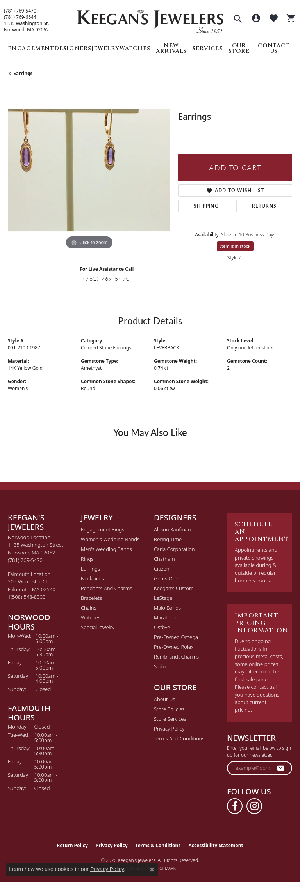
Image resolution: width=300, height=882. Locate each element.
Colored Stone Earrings (106, 347)
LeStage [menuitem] (163, 597)
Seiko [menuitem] (160, 666)
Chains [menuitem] (88, 607)
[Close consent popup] (152, 869)
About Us (164, 699)
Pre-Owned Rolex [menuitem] (173, 646)
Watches (135, 48)
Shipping (206, 206)
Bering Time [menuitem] (168, 539)
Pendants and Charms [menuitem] (106, 588)
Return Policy (72, 845)
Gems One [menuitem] (166, 578)
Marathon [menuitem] (165, 617)
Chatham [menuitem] (164, 558)
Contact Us (274, 48)
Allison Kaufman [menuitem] (172, 529)
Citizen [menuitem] (161, 568)
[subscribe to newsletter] (280, 768)
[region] (89, 170)
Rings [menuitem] (87, 558)
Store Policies (169, 709)
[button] (237, 19)
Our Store (239, 48)
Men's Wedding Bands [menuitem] (106, 549)
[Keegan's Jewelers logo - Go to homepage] (150, 19)
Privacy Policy (169, 728)
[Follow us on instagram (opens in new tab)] (254, 806)
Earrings (23, 73)
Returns (264, 206)
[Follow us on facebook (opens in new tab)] (235, 806)
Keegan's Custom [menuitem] (174, 588)
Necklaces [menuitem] (92, 578)
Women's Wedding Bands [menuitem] (110, 539)
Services (207, 48)
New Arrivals (171, 48)
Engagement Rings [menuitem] (102, 529)
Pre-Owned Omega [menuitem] (176, 637)
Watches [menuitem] (90, 617)
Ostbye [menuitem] (162, 627)
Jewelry (105, 48)
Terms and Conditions (179, 738)
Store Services (170, 718)
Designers (72, 48)
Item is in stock (235, 246)
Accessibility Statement (215, 845)
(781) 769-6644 (20, 17)
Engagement (31, 48)
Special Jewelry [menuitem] (97, 627)
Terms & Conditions (158, 845)
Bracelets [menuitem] (91, 597)
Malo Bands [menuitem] (167, 607)
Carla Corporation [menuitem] (174, 549)
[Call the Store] (25, 559)
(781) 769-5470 (20, 11)
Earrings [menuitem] (90, 568)
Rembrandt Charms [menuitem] (176, 656)
